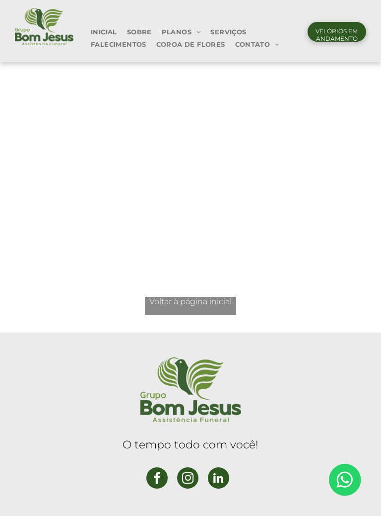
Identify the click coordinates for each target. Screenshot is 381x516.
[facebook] (157, 479)
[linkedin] (218, 479)
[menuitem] (104, 31)
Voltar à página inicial (190, 301)
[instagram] (187, 479)
